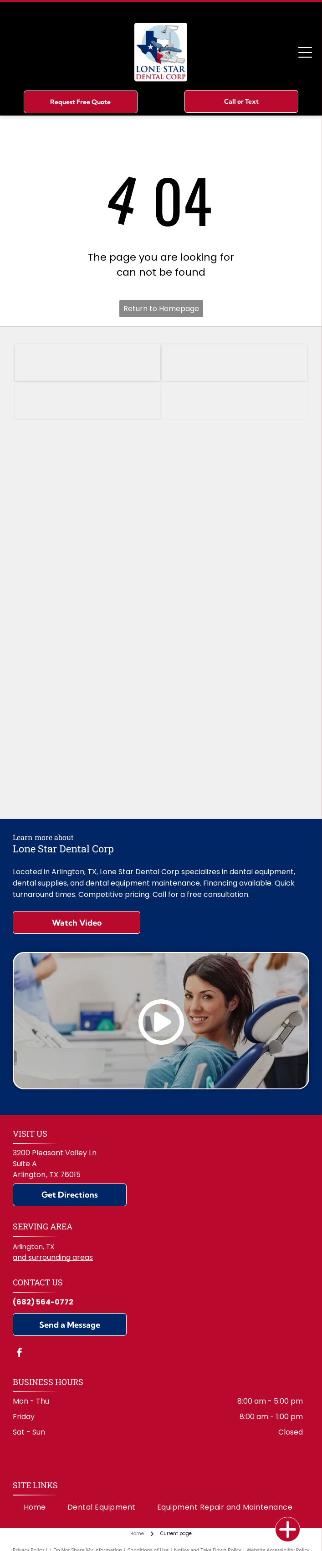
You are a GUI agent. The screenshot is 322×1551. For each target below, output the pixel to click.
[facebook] (19, 1354)
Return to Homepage (161, 308)
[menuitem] (35, 1507)
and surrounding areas (53, 1257)
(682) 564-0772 (43, 1302)
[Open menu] (305, 52)
